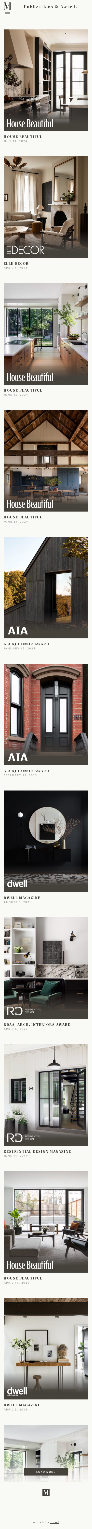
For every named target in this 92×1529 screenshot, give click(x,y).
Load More (46, 1472)
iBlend (54, 1522)
